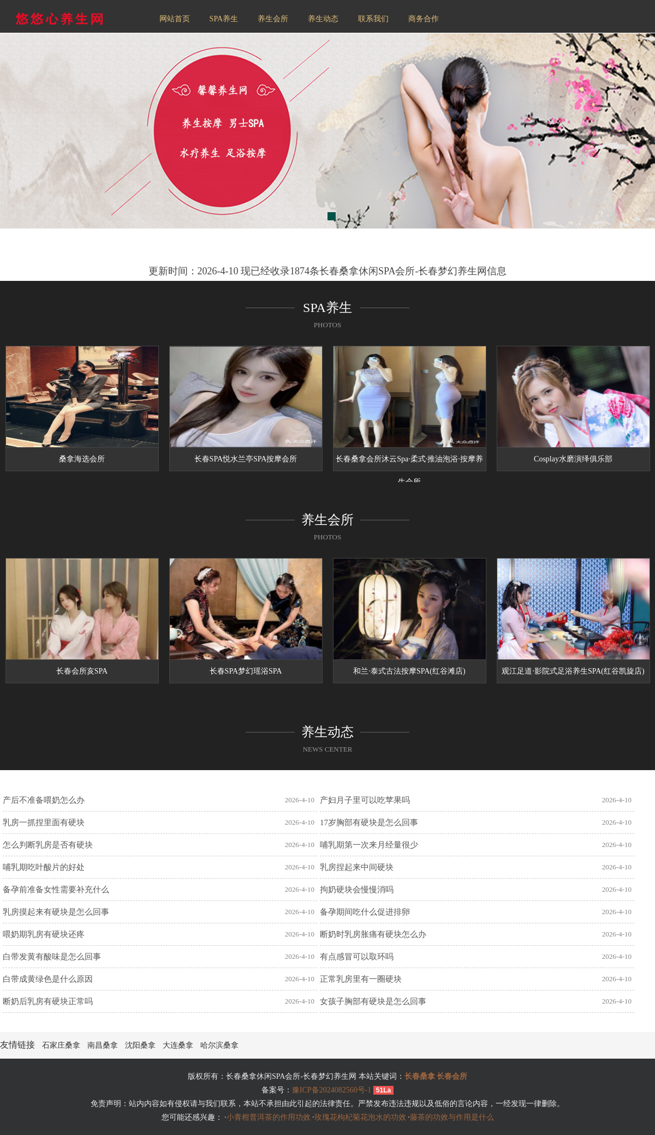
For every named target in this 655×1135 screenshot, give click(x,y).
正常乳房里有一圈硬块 (361, 979)
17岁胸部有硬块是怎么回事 (369, 822)
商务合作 (423, 19)
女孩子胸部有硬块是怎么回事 (373, 1001)
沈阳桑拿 (140, 1045)
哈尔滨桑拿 (219, 1045)
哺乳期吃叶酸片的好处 (44, 867)
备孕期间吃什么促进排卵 (365, 912)
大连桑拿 (178, 1045)
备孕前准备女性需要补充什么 (56, 889)
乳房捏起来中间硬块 (357, 867)
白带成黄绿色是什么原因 (48, 979)
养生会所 (273, 19)
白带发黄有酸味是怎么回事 (52, 956)
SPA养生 (224, 19)
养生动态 (323, 19)
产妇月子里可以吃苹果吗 (365, 800)
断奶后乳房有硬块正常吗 (48, 1001)
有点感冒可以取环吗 (357, 956)
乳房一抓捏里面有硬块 (44, 822)
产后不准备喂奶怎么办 (44, 800)
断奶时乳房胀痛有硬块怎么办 (373, 934)
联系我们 (373, 19)
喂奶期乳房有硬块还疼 (44, 934)
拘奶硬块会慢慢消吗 (357, 889)
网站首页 (174, 19)
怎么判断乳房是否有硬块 (48, 844)
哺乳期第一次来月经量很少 (369, 844)
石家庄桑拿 (61, 1045)
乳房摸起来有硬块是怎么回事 (56, 912)
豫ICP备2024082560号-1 (331, 1090)
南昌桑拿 (102, 1045)
